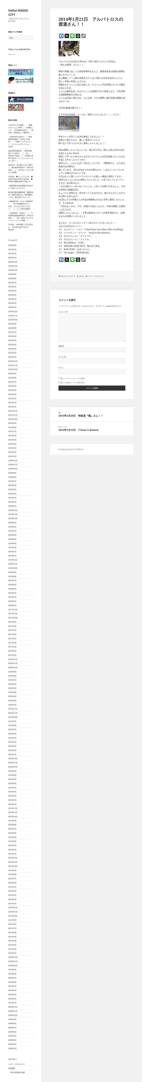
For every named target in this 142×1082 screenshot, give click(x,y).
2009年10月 (12, 1015)
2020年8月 (12, 477)
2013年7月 (12, 829)
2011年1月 (12, 953)
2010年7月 (12, 978)
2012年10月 (12, 866)
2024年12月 (12, 262)
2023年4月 (12, 344)
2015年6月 (12, 734)
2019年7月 (12, 531)
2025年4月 (12, 245)
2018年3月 (12, 597)
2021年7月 (12, 431)
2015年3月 (12, 746)
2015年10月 (12, 717)
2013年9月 (12, 820)
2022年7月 (12, 382)
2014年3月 (12, 796)
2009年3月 (12, 1044)
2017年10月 (12, 618)
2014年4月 (12, 792)
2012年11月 (12, 862)
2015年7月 (12, 729)
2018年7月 (12, 580)
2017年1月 (12, 655)
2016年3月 (12, 696)
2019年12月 (12, 510)
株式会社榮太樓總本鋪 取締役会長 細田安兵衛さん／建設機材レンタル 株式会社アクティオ (20, 194)
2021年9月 (12, 423)
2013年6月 (12, 833)
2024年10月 (12, 270)
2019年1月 (12, 555)
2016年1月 (12, 705)
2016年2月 (12, 700)
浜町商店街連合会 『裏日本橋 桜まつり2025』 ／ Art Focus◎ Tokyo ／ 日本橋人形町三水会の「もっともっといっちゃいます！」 (20, 156)
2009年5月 (12, 1036)
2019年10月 (12, 518)
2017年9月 (12, 622)
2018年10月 (12, 568)
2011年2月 (12, 949)
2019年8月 (12, 527)
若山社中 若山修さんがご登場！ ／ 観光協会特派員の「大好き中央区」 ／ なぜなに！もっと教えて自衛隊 (21, 168)
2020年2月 (12, 502)
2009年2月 (12, 1048)
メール (62, 357)
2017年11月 (12, 613)
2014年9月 (12, 771)
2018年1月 (12, 605)
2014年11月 (12, 763)
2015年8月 (12, 725)
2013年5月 (12, 837)
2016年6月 (12, 684)
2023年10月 (12, 320)
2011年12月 (12, 907)
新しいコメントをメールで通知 (73, 378)
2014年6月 (12, 783)
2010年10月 (12, 965)
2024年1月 (12, 307)
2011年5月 (12, 936)
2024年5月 (12, 291)
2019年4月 (12, 543)
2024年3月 (12, 299)
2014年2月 (12, 800)
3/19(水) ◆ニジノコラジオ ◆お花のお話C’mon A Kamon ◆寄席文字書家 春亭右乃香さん (20, 179)
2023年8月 (12, 328)
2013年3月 (12, 845)
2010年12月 (12, 957)
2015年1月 (12, 754)
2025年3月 (12, 249)
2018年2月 (12, 601)
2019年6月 (12, 535)
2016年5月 (12, 688)
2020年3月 (12, 498)
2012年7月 (12, 878)
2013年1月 (12, 854)
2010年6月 (12, 982)
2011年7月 (12, 928)
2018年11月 (12, 564)
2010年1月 (12, 1003)
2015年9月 (12, 721)
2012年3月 (12, 895)
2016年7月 (12, 680)
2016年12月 (12, 659)
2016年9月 (12, 672)
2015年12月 (12, 709)
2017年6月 (12, 634)
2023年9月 (12, 324)
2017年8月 (12, 626)
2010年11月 (12, 961)
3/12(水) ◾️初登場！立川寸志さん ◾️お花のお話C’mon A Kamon (20, 227)
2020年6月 (12, 485)
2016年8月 (12, 676)
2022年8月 (12, 378)
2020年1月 (12, 506)
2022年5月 (12, 390)
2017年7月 (12, 630)
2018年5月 (12, 589)
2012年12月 (12, 858)
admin (81, 276)
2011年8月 (12, 924)
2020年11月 (12, 464)
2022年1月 (12, 407)
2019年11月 (12, 514)
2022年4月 (12, 394)
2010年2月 (12, 998)
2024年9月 (12, 274)
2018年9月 (12, 572)
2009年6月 (12, 1032)
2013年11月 (12, 812)
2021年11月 (12, 415)
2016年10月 (12, 667)
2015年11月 (12, 713)
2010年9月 (12, 969)
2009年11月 (12, 1011)
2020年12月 (12, 460)
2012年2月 (12, 899)
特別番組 (11, 1068)
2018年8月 (12, 576)
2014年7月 (12, 779)
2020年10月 (12, 469)
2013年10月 (12, 816)
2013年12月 (12, 808)
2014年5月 (12, 787)
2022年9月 (12, 373)
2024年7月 (12, 282)
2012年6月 (12, 883)
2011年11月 (12, 912)
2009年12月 (12, 1007)
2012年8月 (12, 874)
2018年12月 (12, 560)
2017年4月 (12, 642)
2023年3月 (12, 349)
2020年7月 (12, 481)
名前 (61, 346)
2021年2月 (12, 452)
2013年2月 (12, 849)
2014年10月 (12, 767)
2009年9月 (12, 1019)
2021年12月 (12, 411)
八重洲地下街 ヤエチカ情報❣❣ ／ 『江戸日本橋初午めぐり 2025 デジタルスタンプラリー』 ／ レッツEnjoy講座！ (21, 205)
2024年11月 (12, 266)
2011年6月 (12, 932)
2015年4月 (12, 742)
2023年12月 (12, 311)
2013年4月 (12, 841)
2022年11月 (12, 365)
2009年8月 (12, 1023)
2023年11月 (12, 315)
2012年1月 (12, 903)
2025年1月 (12, 258)
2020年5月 (12, 489)
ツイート (11, 54)
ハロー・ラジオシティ (16, 1064)
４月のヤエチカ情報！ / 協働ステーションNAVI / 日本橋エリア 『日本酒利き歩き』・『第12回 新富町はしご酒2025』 (20, 129)
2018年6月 (12, 584)
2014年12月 (12, 758)
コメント (63, 312)
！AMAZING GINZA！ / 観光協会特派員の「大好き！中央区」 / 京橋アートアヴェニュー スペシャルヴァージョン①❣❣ (20, 142)
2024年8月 (12, 278)
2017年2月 (12, 651)
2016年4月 (12, 692)
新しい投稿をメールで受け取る (73, 382)
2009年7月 (12, 1027)
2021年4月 (12, 444)
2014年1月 (12, 804)
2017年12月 (12, 609)
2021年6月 (12, 435)
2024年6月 (12, 287)
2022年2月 (12, 402)
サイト (61, 367)
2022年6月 (12, 386)
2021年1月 (12, 456)
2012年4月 (12, 891)
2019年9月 (12, 522)
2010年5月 (12, 986)
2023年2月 (12, 353)
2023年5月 (12, 340)
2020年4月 (12, 493)
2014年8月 (12, 775)
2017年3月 (12, 647)
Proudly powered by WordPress (71, 449)
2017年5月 (12, 638)
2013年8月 (12, 825)
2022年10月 (12, 369)
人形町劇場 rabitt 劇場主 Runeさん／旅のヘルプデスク (20, 186)
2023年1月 (12, 357)
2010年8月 (12, 974)
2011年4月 (12, 941)
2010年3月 (12, 994)
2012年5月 (12, 887)
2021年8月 (12, 427)
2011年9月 (12, 920)
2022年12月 (12, 361)
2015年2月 (12, 750)
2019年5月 (12, 539)
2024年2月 (12, 303)
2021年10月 (12, 419)
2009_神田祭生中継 (17, 1072)
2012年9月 (12, 870)
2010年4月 (12, 990)
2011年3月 (12, 945)
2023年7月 (12, 332)
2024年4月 (12, 295)
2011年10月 (12, 916)
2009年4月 (12, 1040)
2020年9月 (12, 473)
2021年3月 (12, 448)
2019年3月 (12, 547)
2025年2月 (12, 253)
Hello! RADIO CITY (18, 12)
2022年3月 (12, 398)
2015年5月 (12, 738)
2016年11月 (12, 663)
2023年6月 (12, 336)
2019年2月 (12, 551)
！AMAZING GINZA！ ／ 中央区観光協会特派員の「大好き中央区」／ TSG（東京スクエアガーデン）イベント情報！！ (20, 217)
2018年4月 (12, 593)
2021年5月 (12, 440)
